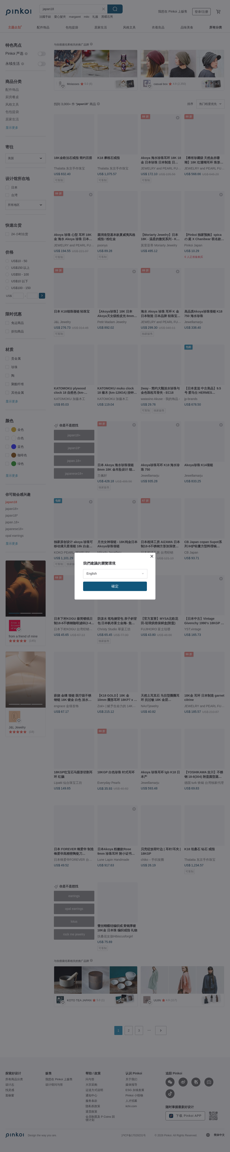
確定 (115, 586)
